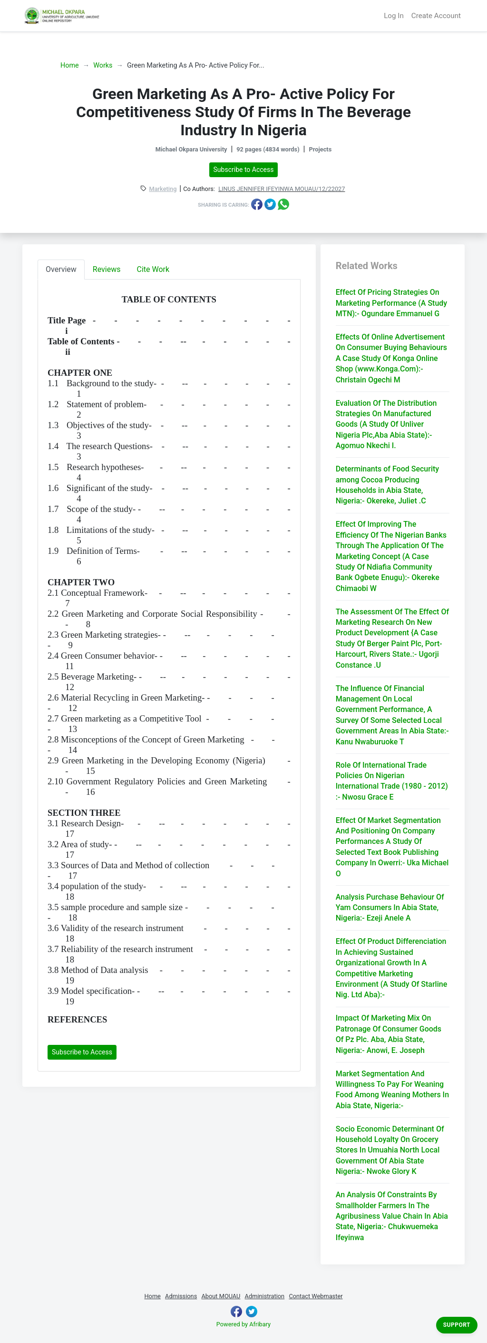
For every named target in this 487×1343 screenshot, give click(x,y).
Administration (265, 1296)
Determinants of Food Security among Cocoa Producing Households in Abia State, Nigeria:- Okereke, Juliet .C (387, 484)
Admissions (181, 1296)
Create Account (436, 15)
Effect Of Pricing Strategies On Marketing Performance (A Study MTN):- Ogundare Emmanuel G (392, 303)
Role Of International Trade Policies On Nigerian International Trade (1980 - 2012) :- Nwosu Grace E (392, 781)
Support (456, 1325)
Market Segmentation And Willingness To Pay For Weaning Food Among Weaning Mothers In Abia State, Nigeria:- (392, 1089)
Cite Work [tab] (153, 269)
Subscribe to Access (244, 169)
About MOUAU (220, 1296)
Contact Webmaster (315, 1296)
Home (69, 65)
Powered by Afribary (243, 1324)
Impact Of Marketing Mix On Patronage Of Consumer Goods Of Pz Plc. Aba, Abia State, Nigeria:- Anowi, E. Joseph (388, 1033)
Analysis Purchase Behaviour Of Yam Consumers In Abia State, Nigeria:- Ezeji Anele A (390, 907)
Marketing (162, 189)
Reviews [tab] (107, 269)
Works (102, 65)
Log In (394, 15)
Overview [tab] (61, 269)
